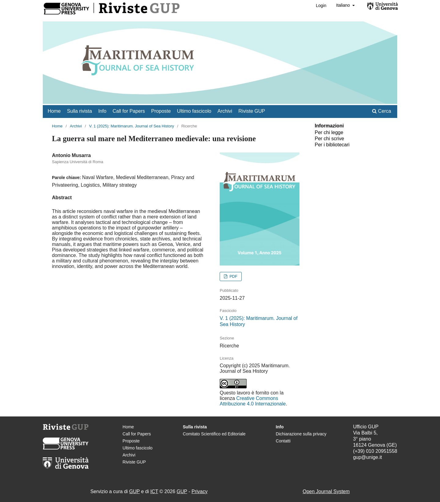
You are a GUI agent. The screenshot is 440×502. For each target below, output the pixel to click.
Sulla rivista (79, 111)
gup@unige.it (367, 457)
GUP (134, 491)
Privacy (199, 491)
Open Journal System (326, 491)
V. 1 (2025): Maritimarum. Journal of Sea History (131, 126)
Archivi (225, 111)
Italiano (343, 5)
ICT (154, 491)
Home (54, 111)
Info (102, 111)
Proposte (161, 111)
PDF (232, 276)
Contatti (283, 440)
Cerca (381, 111)
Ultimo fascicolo (194, 111)
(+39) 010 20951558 (375, 451)
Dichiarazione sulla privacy (301, 433)
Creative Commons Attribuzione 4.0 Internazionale (253, 401)
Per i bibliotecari (332, 144)
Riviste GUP (251, 111)
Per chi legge (329, 132)
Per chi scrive (329, 138)
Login (321, 5)
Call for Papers (129, 111)
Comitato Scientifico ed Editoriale (214, 433)
